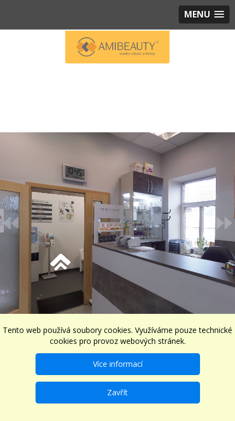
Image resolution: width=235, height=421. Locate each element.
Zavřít (117, 392)
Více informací (118, 364)
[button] (204, 14)
